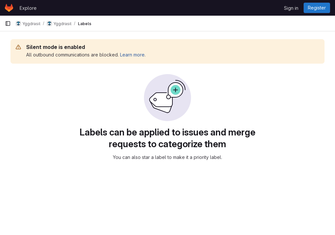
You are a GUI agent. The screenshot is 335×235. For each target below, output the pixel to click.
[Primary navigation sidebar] (8, 23)
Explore (28, 8)
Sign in (291, 8)
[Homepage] (9, 8)
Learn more (132, 54)
